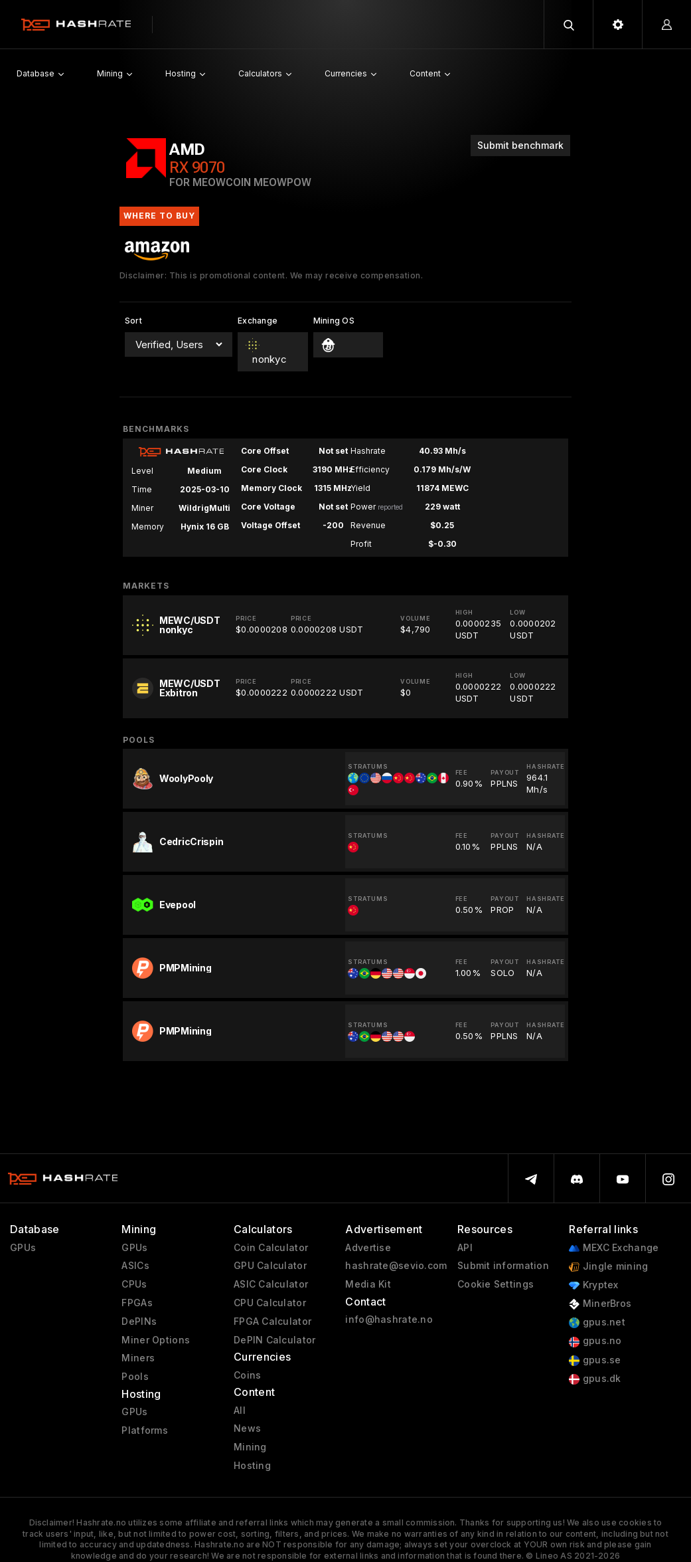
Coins (247, 1375)
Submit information (503, 1265)
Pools (134, 1376)
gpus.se (595, 1360)
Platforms (144, 1430)
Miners (138, 1358)
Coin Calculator (271, 1247)
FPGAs (136, 1303)
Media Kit (368, 1284)
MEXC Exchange (613, 1248)
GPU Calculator (270, 1265)
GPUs (23, 1247)
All (240, 1410)
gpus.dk (595, 1379)
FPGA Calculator (272, 1321)
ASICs (135, 1265)
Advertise (368, 1247)
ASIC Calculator (271, 1284)
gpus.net (597, 1322)
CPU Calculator (270, 1303)
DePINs (139, 1321)
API (465, 1247)
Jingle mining (608, 1266)
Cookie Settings (495, 1284)
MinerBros (600, 1304)
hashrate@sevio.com (396, 1265)
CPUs (134, 1284)
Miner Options (155, 1340)
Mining (250, 1447)
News (247, 1428)
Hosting (252, 1465)
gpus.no (595, 1341)
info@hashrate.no (388, 1319)
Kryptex (593, 1285)
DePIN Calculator (274, 1340)
